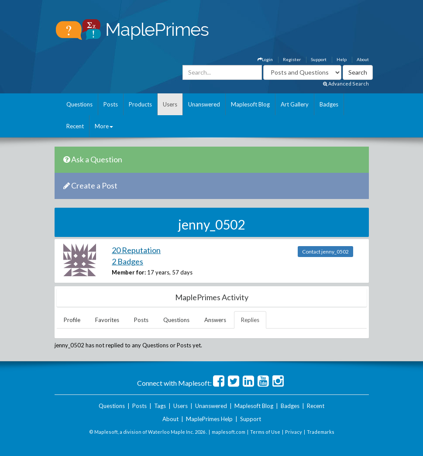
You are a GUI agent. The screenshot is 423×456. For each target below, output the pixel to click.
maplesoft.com (228, 432)
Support (319, 59)
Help (342, 59)
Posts (110, 104)
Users (170, 104)
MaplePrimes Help (209, 418)
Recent (75, 126)
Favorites (107, 319)
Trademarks (320, 432)
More (104, 126)
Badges (329, 104)
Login (265, 59)
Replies (250, 319)
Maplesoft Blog (250, 104)
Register (292, 59)
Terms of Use (265, 432)
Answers (215, 319)
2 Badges (127, 261)
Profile (72, 319)
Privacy (293, 432)
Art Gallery (295, 104)
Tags (160, 405)
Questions (79, 104)
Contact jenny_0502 (325, 251)
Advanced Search (346, 83)
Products (140, 104)
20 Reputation (136, 250)
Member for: (129, 272)
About (363, 59)
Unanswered (204, 104)
